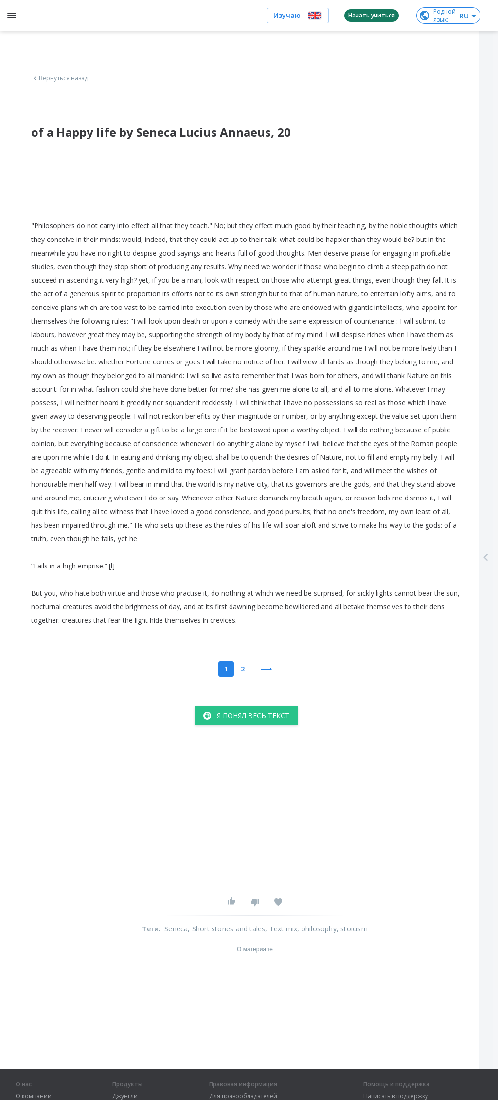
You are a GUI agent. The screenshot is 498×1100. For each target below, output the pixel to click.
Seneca (176, 928)
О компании (34, 1096)
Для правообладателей (243, 1096)
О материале (255, 949)
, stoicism (352, 928)
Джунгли (125, 1096)
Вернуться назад (60, 78)
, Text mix (281, 928)
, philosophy (316, 928)
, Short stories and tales (226, 928)
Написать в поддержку (395, 1096)
